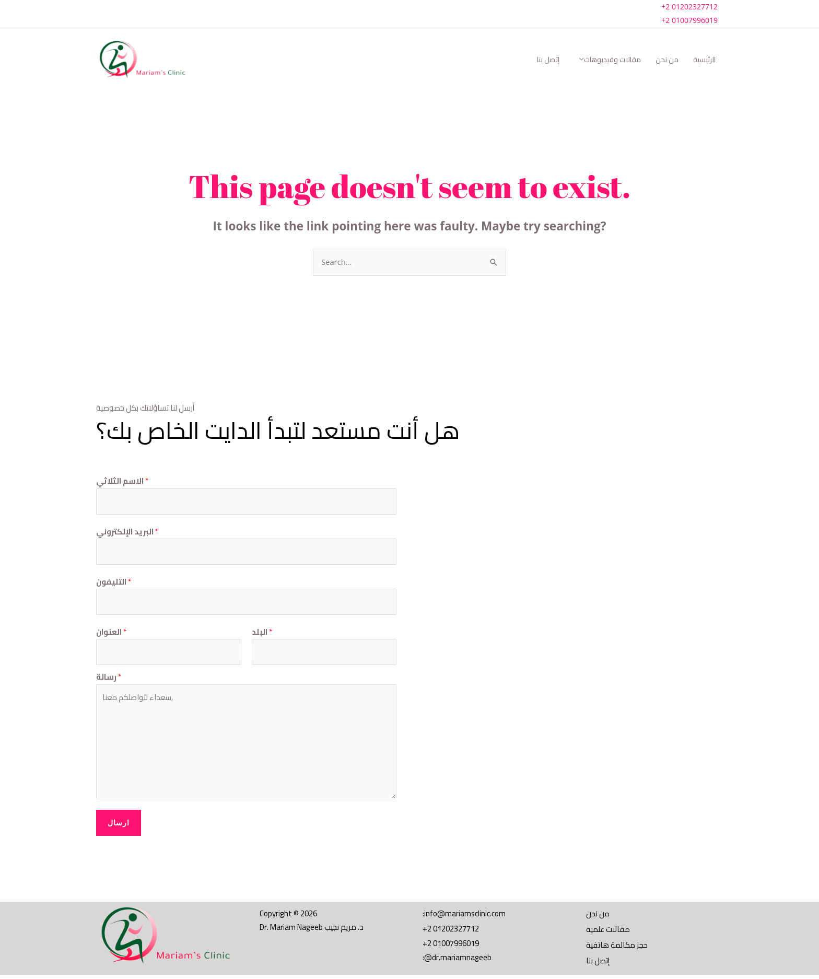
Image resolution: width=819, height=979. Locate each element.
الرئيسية (704, 59)
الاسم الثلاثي (122, 481)
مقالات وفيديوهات (612, 59)
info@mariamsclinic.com (465, 915)
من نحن (667, 59)
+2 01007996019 (689, 20)
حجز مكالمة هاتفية (617, 948)
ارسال (119, 824)
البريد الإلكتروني (127, 532)
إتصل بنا (548, 59)
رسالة (108, 678)
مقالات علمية (608, 932)
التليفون (113, 583)
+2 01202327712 (689, 6)
